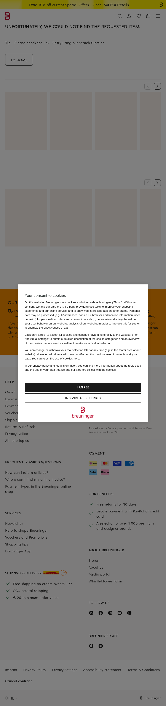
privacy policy (41, 365)
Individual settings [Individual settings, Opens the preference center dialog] (83, 398)
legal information (66, 365)
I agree (83, 387)
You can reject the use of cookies (55, 358)
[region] (83, 353)
